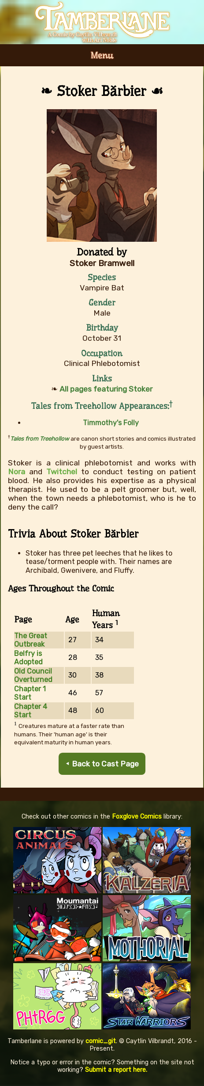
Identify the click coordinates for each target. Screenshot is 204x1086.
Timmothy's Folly (111, 423)
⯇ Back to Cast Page (102, 763)
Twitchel (61, 471)
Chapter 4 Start (30, 710)
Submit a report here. (116, 1070)
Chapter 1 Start (30, 693)
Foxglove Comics (137, 816)
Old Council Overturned (33, 675)
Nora (16, 471)
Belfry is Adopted (28, 657)
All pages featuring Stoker (105, 389)
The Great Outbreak (30, 640)
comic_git (100, 1041)
